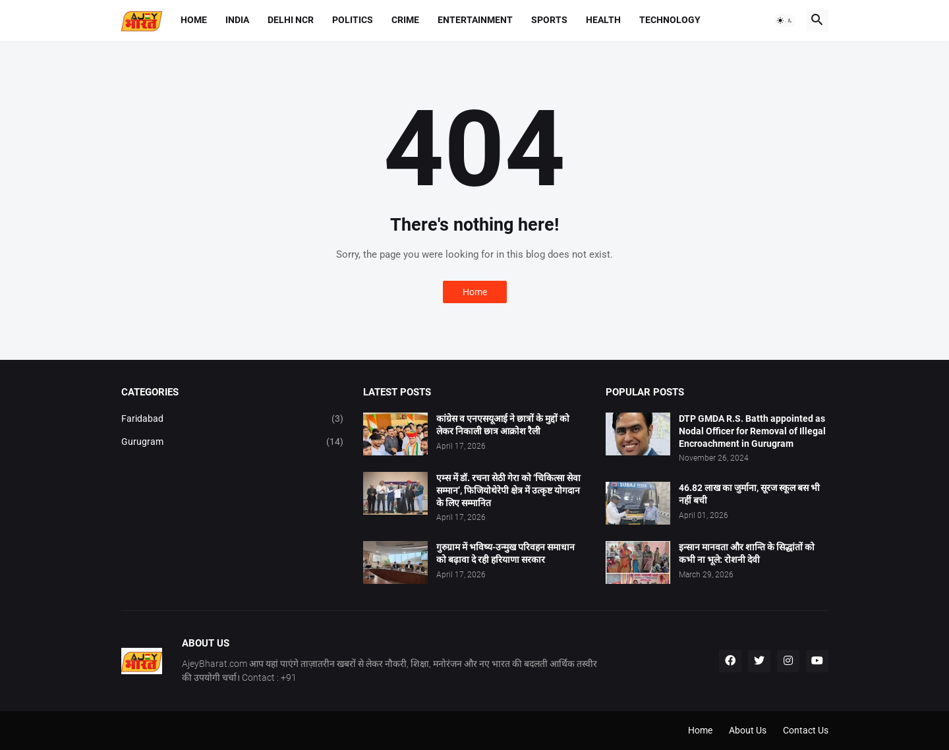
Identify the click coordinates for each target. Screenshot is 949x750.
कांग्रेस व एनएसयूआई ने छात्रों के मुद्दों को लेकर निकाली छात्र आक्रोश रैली (502, 424)
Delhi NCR (291, 19)
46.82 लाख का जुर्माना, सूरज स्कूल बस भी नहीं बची (749, 493)
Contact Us (805, 730)
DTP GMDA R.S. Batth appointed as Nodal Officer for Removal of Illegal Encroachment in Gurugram (752, 431)
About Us (747, 730)
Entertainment (475, 19)
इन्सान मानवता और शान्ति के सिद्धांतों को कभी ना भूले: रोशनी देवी (747, 553)
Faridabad (232, 419)
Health (603, 19)
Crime (405, 19)
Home (194, 19)
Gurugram (232, 442)
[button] (785, 20)
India (237, 19)
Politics (352, 19)
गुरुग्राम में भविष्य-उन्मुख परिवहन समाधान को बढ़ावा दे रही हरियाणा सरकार (505, 553)
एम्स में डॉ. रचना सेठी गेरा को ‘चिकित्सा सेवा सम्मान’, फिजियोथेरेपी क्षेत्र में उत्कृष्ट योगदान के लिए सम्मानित (508, 490)
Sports (549, 19)
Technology (670, 19)
